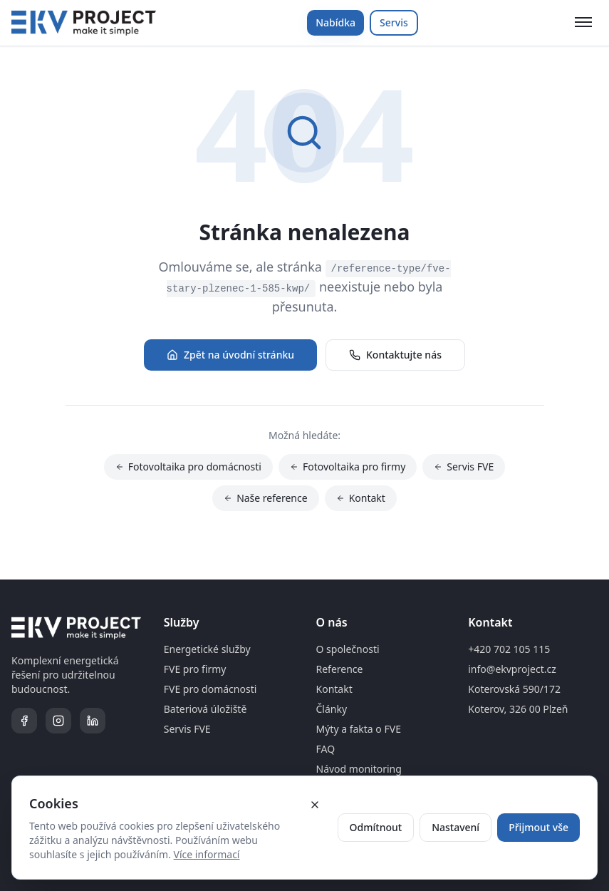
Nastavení (455, 827)
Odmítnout (376, 827)
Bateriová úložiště (205, 709)
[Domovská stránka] (83, 23)
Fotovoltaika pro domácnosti (188, 467)
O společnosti (348, 649)
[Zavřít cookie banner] (314, 804)
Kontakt (360, 498)
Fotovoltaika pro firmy (347, 467)
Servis (394, 22)
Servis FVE (464, 467)
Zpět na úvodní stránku (230, 354)
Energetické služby (207, 649)
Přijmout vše (538, 827)
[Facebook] (24, 720)
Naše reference (266, 498)
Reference (339, 669)
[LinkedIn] (92, 720)
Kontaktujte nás (395, 354)
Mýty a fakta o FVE (358, 729)
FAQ (325, 749)
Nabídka (335, 22)
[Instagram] (58, 720)
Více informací (207, 854)
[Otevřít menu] (583, 23)
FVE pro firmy (195, 669)
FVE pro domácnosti (210, 689)
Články (332, 709)
